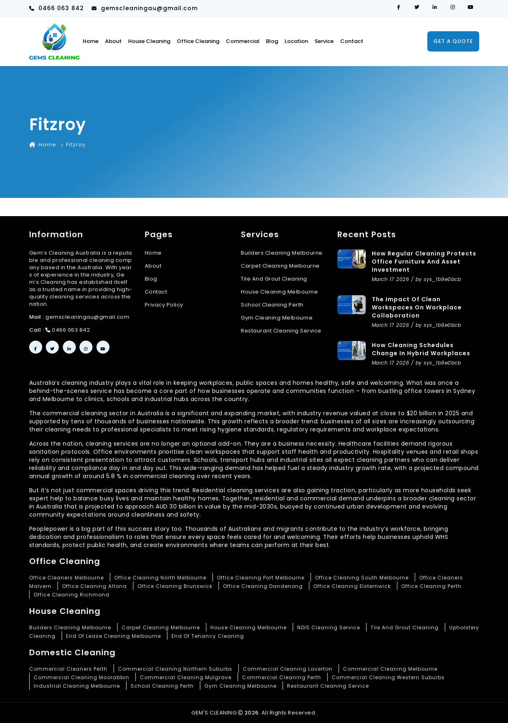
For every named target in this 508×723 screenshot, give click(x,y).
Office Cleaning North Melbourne (160, 577)
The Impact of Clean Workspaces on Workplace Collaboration (417, 307)
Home (91, 41)
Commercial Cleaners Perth (68, 668)
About (113, 41)
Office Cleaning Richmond (71, 594)
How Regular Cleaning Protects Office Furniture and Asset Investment (424, 261)
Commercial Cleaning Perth (281, 677)
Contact (351, 41)
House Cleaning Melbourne (248, 627)
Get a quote (453, 41)
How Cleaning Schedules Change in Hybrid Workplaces (421, 349)
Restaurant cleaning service (281, 331)
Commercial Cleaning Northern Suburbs (175, 668)
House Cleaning (149, 41)
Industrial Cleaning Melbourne (77, 685)
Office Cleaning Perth (431, 586)
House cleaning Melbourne (279, 292)
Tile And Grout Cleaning (405, 627)
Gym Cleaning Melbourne (240, 685)
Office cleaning (198, 41)
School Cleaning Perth (162, 685)
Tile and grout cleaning (274, 279)
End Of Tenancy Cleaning (207, 636)
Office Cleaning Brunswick (174, 586)
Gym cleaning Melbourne (277, 318)
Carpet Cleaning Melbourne (161, 627)
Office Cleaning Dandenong (263, 586)
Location (296, 41)
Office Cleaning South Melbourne (362, 577)
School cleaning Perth (272, 305)
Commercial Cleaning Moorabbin (81, 677)
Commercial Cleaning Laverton (287, 668)
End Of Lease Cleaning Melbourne (113, 636)
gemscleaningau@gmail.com (145, 8)
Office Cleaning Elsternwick (352, 586)
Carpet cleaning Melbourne (280, 266)
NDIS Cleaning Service (328, 627)
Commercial (242, 41)
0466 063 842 (56, 8)
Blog (272, 41)
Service (324, 41)
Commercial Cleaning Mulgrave (185, 677)
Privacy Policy (164, 305)
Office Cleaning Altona (94, 586)
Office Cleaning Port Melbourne (260, 577)
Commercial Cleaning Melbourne (390, 668)
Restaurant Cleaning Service (328, 685)
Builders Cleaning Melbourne (282, 253)
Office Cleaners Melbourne (66, 577)
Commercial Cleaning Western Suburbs (388, 677)
